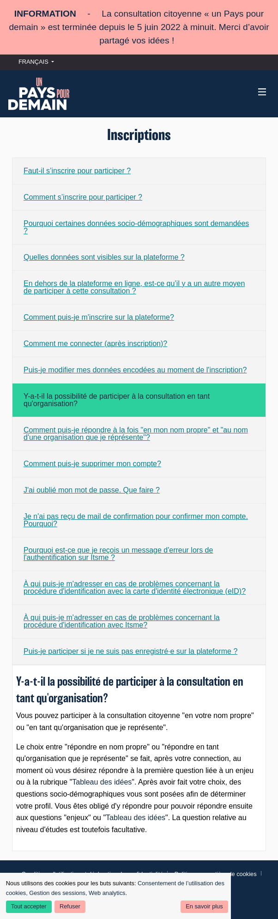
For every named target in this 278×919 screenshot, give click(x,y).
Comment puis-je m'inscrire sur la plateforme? (99, 317)
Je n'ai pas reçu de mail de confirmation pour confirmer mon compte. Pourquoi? (136, 520)
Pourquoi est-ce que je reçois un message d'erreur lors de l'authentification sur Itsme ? (118, 553)
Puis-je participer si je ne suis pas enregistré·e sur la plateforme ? (130, 651)
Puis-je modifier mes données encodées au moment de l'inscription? (135, 370)
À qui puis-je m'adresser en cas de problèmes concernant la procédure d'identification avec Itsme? (122, 621)
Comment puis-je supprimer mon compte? (92, 464)
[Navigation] (262, 92)
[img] (262, 91)
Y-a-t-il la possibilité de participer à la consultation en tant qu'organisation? (117, 400)
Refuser (70, 906)
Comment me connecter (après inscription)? (95, 343)
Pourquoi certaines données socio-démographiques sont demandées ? (136, 227)
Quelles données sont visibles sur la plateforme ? (104, 257)
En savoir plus (204, 906)
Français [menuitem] (33, 61)
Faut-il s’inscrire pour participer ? (77, 171)
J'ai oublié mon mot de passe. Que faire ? (92, 490)
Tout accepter (29, 906)
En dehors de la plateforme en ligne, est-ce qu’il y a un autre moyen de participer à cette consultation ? (134, 287)
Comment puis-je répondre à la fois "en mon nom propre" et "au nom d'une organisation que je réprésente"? (136, 433)
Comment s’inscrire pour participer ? (83, 197)
